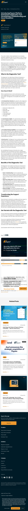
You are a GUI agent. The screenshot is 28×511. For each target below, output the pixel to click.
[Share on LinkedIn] (6, 235)
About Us (3, 461)
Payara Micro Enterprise (6, 432)
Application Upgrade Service (6, 446)
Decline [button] (22, 508)
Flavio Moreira (7, 25)
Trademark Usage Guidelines (6, 495)
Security (2, 453)
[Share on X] (4, 235)
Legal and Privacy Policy (6, 493)
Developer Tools (4, 436)
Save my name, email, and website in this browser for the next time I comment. (15, 285)
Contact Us (3, 465)
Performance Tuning (5, 451)
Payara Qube (3, 434)
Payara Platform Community (6, 469)
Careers (2, 463)
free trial (17, 221)
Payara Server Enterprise (6, 430)
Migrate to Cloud (4, 449)
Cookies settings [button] (7, 508)
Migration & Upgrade (5, 444)
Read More (5, 336)
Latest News (3, 467)
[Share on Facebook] (7, 235)
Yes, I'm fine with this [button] (15, 508)
